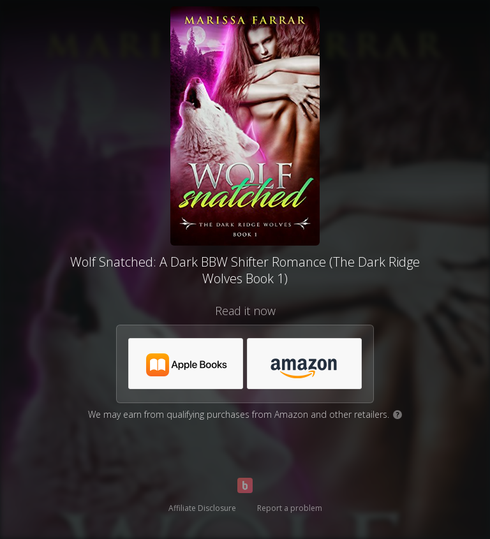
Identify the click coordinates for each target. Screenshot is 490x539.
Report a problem (289, 508)
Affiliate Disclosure (202, 508)
